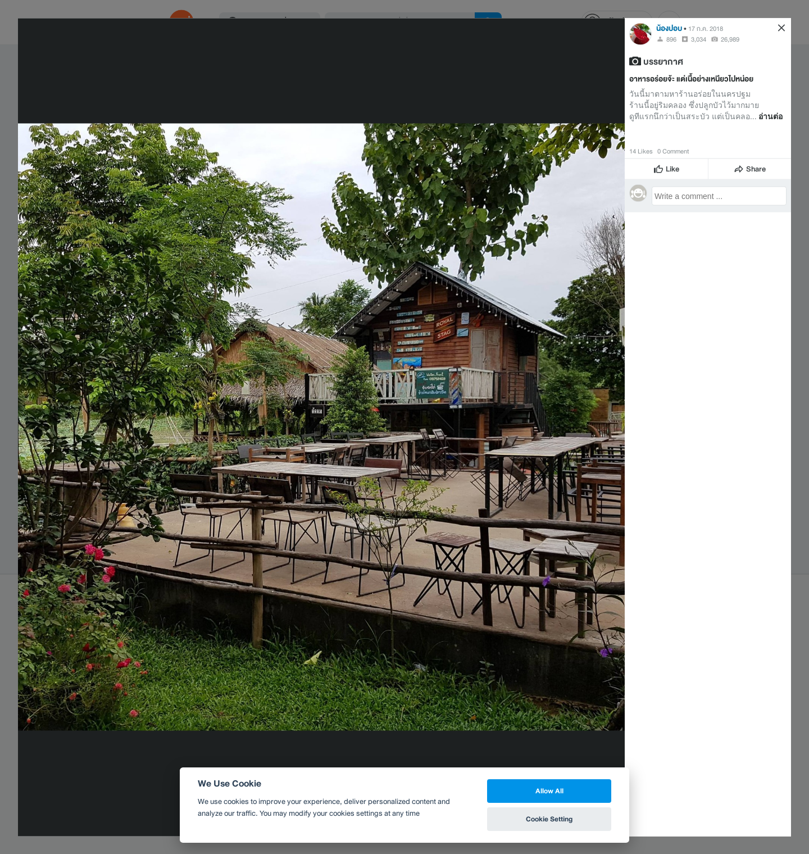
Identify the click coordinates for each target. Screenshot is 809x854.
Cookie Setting (549, 819)
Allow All (549, 790)
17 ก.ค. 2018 (705, 28)
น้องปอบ (669, 28)
